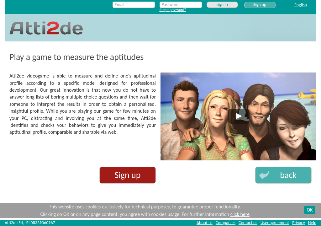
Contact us (248, 222)
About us (205, 222)
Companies (225, 222)
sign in (222, 4)
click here (240, 214)
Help (312, 222)
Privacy (298, 222)
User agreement (274, 222)
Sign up (259, 4)
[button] (283, 175)
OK (310, 210)
